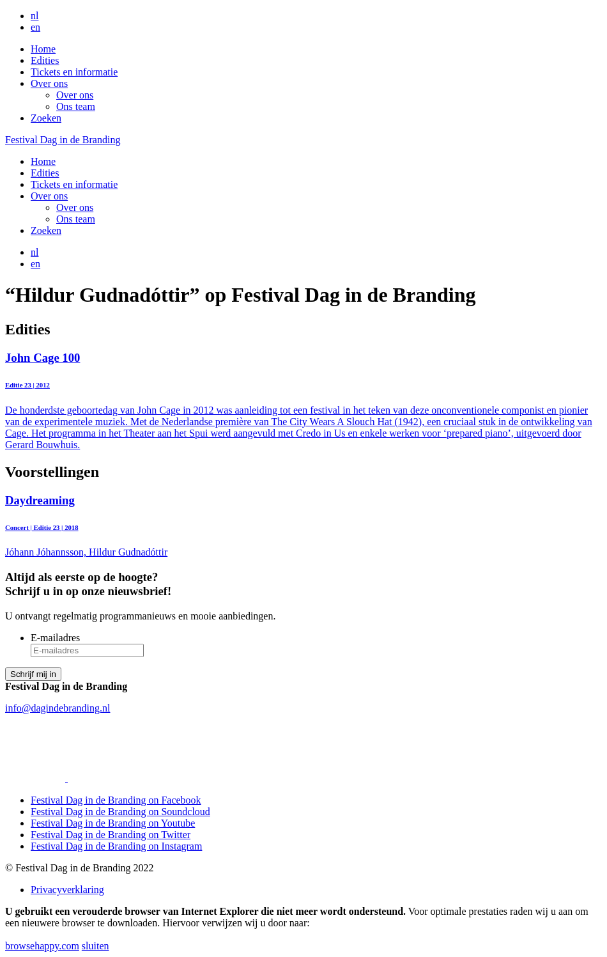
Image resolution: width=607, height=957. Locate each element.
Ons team (75, 106)
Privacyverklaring (67, 889)
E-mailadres (55, 637)
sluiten (95, 945)
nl (34, 15)
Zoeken (46, 118)
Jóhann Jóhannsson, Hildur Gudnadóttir (303, 526)
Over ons (49, 83)
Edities (45, 60)
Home (43, 48)
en (35, 27)
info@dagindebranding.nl (57, 708)
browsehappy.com (42, 945)
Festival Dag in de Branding (62, 139)
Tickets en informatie (74, 71)
